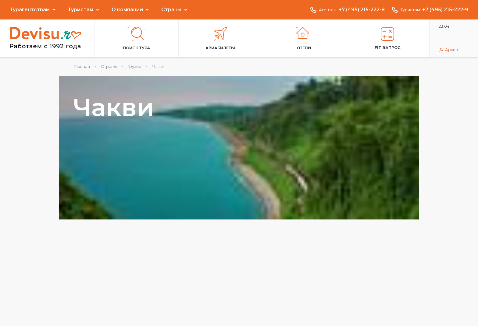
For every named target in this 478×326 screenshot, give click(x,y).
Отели (304, 38)
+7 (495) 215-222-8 (362, 9)
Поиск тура (136, 38)
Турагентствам (30, 9)
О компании (127, 9)
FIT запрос (388, 38)
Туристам (80, 9)
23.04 (444, 26)
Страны (171, 9)
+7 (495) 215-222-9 (445, 9)
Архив (448, 50)
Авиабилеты (220, 38)
